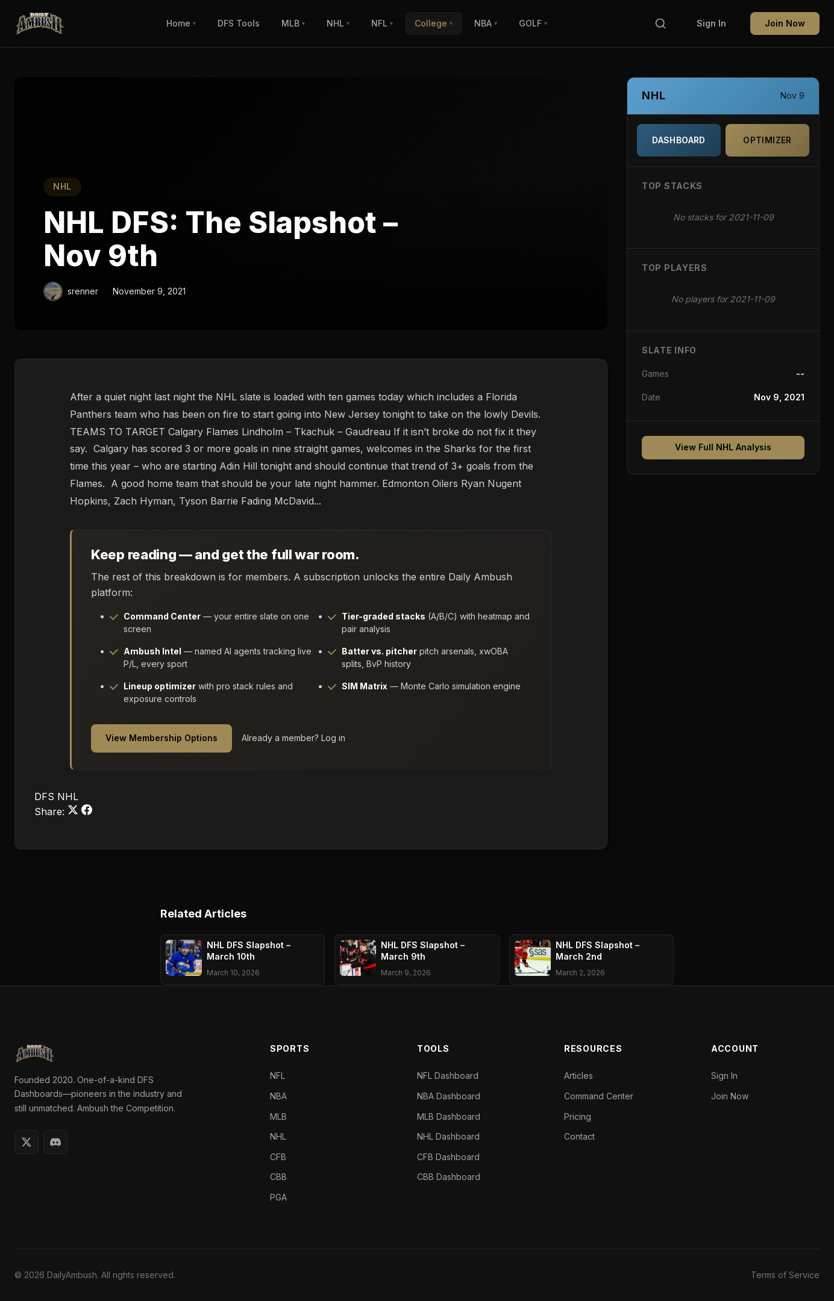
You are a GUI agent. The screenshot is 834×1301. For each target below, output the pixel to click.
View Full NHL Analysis (723, 447)
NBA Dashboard (448, 1096)
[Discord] (55, 1142)
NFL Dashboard (447, 1075)
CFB (278, 1157)
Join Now (785, 23)
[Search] (660, 24)
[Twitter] (26, 1142)
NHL (338, 23)
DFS (45, 796)
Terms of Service (785, 1275)
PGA (278, 1197)
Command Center (598, 1096)
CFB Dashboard (448, 1157)
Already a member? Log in (293, 738)
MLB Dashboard (448, 1116)
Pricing (577, 1116)
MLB (293, 23)
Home (181, 23)
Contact (579, 1136)
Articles (578, 1075)
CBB (278, 1177)
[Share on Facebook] (86, 812)
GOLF (533, 23)
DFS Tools (239, 23)
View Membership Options (161, 738)
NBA (485, 23)
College (434, 23)
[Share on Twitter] (74, 812)
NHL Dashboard (448, 1136)
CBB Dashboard (448, 1177)
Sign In (711, 23)
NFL (382, 23)
